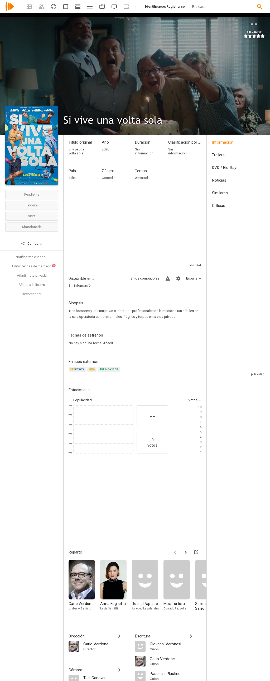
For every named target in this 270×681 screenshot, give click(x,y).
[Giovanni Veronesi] (175, 643)
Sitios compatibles (145, 278)
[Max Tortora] (179, 588)
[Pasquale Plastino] (175, 673)
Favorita (32, 205)
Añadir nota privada (32, 275)
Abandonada (32, 227)
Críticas (218, 205)
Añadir (108, 343)
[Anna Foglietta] (116, 588)
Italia (72, 178)
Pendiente (31, 194)
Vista (32, 216)
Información (222, 142)
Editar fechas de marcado (34, 265)
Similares (220, 193)
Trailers (218, 155)
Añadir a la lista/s (31, 285)
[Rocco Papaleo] (147, 588)
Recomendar (31, 294)
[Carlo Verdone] (84, 588)
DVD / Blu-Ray (224, 167)
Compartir (31, 244)
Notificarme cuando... (32, 257)
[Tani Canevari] (106, 677)
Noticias (219, 180)
